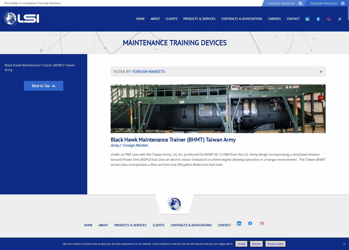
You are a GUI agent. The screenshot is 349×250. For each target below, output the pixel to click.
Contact (293, 19)
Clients (171, 19)
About (155, 19)
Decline (256, 243)
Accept (241, 243)
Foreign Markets (135, 145)
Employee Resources (327, 3)
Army (115, 145)
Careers (274, 19)
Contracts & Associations (241, 19)
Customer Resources (285, 3)
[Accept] (344, 244)
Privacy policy (275, 243)
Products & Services (199, 19)
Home (140, 19)
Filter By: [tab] (139, 71)
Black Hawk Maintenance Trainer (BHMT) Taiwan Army (40, 67)
